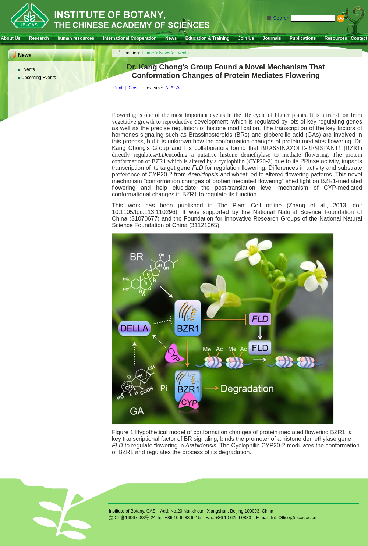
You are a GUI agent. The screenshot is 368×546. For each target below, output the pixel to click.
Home (148, 53)
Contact (359, 38)
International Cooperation (130, 38)
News (171, 38)
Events (28, 69)
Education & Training (207, 38)
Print (118, 87)
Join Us (246, 38)
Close (134, 87)
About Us (10, 38)
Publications (303, 38)
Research (39, 38)
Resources (336, 38)
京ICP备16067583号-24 (132, 517)
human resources (75, 38)
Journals (272, 38)
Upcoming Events (38, 77)
